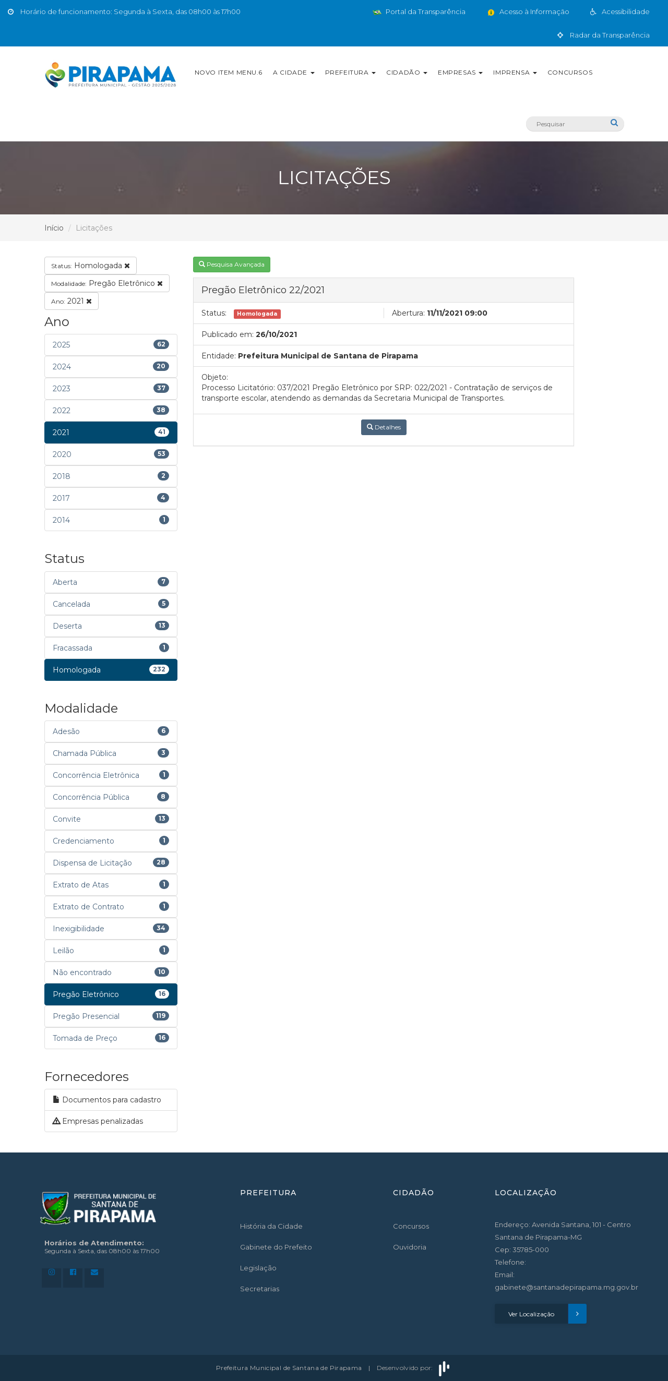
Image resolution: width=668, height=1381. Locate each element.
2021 (71, 301)
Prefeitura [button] (350, 72)
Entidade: (218, 356)
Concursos (569, 72)
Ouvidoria (409, 1247)
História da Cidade (271, 1226)
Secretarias (259, 1288)
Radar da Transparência (603, 35)
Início (54, 228)
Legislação (258, 1268)
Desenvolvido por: (414, 1368)
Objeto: (214, 377)
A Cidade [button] (293, 72)
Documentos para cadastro (107, 1099)
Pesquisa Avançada (232, 264)
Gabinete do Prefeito (276, 1247)
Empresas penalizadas (98, 1121)
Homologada (90, 265)
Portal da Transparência (419, 11)
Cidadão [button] (406, 72)
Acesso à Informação (527, 11)
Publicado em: (227, 334)
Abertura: (408, 313)
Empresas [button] (460, 72)
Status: (213, 313)
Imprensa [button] (514, 72)
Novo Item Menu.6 (229, 72)
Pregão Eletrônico (107, 283)
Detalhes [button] (384, 427)
